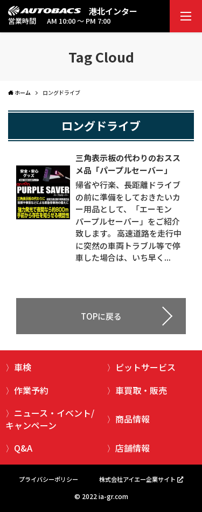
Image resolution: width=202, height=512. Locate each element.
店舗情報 (132, 447)
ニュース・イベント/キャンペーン (49, 418)
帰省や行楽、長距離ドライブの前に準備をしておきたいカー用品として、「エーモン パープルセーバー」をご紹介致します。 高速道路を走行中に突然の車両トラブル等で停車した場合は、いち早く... (128, 221)
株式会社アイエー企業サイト (137, 479)
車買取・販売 (141, 390)
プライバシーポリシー (48, 479)
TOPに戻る (101, 316)
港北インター (113, 11)
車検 (22, 367)
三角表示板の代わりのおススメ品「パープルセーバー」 (127, 164)
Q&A (23, 447)
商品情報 (132, 418)
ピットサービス (145, 367)
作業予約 (31, 390)
